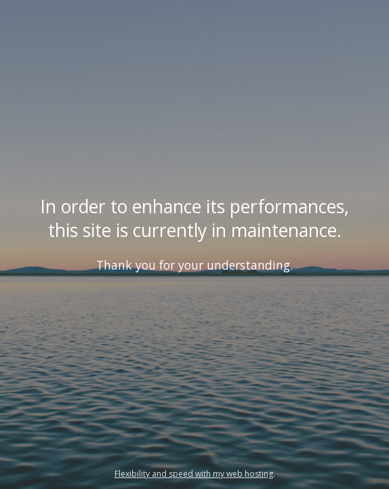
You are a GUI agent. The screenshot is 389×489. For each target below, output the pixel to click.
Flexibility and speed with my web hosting (194, 473)
